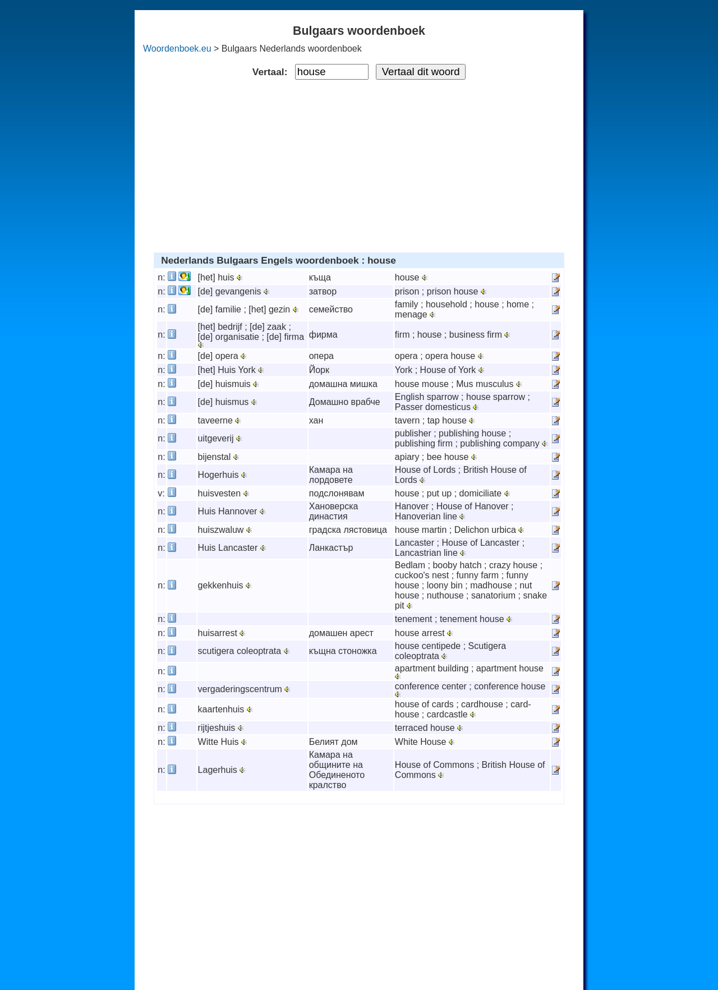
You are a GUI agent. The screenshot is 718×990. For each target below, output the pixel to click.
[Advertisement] (359, 163)
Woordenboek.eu (177, 48)
